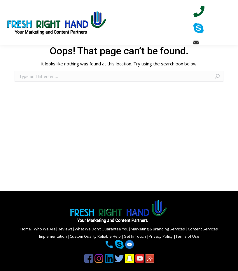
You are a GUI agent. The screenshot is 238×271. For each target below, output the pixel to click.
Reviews (65, 229)
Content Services (203, 229)
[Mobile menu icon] (228, 22)
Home (25, 229)
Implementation (53, 236)
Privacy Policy (161, 236)
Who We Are (44, 229)
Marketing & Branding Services (158, 229)
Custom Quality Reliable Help (96, 236)
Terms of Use (187, 236)
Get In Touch (135, 236)
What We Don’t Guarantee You (102, 229)
